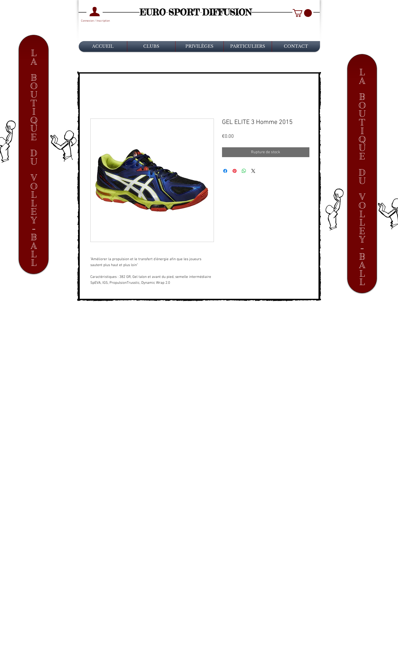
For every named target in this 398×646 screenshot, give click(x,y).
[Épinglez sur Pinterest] (235, 171)
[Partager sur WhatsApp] (244, 171)
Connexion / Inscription (95, 21)
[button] (302, 13)
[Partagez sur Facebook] (225, 171)
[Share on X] (253, 171)
